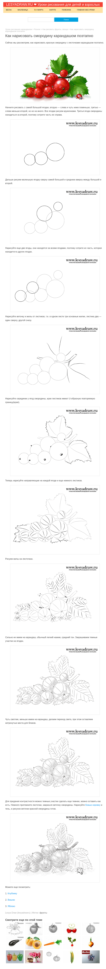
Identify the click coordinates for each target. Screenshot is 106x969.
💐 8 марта (38, 10)
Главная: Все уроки (86, 10)
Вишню (11, 900)
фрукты (43, 913)
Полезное (66, 10)
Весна (9, 10)
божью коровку (92, 805)
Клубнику (12, 893)
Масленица (23, 10)
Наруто (52, 10)
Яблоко (11, 906)
